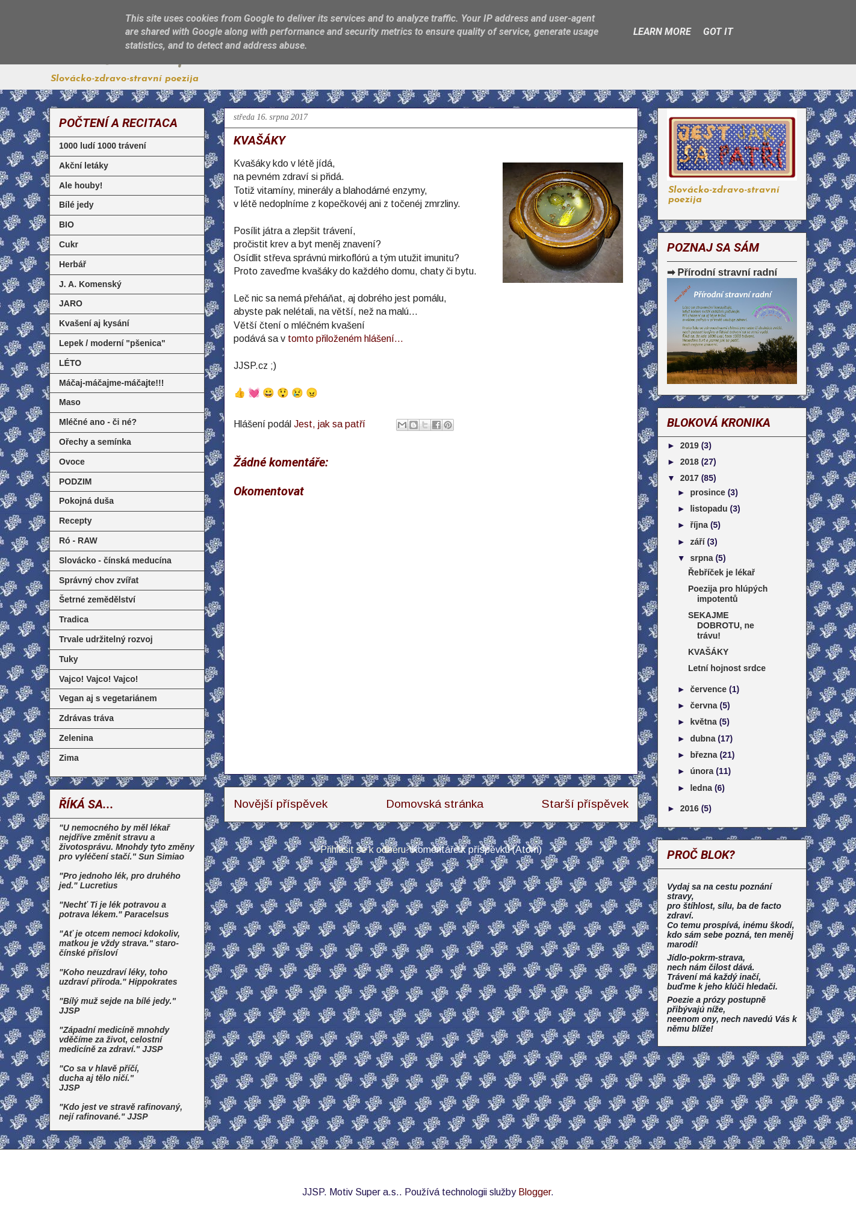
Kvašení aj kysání (94, 323)
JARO (70, 303)
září (698, 542)
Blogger (534, 1192)
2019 (690, 445)
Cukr (68, 244)
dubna (704, 738)
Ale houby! (80, 185)
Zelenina (76, 738)
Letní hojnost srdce (727, 668)
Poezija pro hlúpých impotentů (728, 594)
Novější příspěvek (280, 803)
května (704, 721)
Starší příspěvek (585, 803)
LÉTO (70, 363)
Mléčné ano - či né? (98, 422)
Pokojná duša (86, 501)
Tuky (68, 659)
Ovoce (72, 461)
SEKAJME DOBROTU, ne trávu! (721, 625)
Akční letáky (83, 165)
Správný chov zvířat (98, 580)
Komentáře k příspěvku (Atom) (476, 849)
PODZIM (75, 481)
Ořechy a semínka (95, 442)
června (704, 705)
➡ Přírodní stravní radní (722, 272)
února (703, 771)
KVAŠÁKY (708, 652)
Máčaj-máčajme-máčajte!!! (111, 383)
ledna (702, 788)
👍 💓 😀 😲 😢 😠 (276, 393)
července (709, 689)
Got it (718, 31)
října (700, 525)
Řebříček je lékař (721, 572)
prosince (708, 492)
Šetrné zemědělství (97, 599)
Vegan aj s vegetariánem (108, 698)
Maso (70, 402)
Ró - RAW (78, 540)
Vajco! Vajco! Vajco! (98, 679)
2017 (690, 478)
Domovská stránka (434, 803)
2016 (690, 808)
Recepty (75, 520)
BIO (66, 224)
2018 (690, 461)
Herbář (72, 264)
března (704, 755)
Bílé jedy (76, 204)
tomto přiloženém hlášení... (345, 338)
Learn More (662, 31)
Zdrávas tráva (86, 718)
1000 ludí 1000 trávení (102, 145)
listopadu (710, 508)
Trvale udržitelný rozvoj (106, 639)
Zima (69, 758)
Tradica (73, 619)
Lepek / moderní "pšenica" (112, 343)
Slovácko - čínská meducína (115, 560)
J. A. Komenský (90, 284)
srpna (702, 558)
